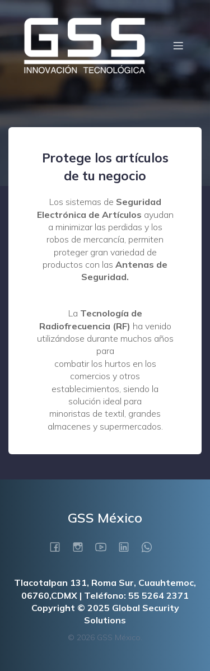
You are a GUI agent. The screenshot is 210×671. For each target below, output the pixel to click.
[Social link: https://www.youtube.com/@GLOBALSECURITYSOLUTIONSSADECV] (105, 546)
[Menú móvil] (178, 45)
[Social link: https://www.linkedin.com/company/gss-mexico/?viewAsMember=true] (127, 546)
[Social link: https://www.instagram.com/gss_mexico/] (82, 546)
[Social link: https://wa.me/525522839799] (150, 546)
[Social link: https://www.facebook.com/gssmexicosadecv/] (59, 546)
